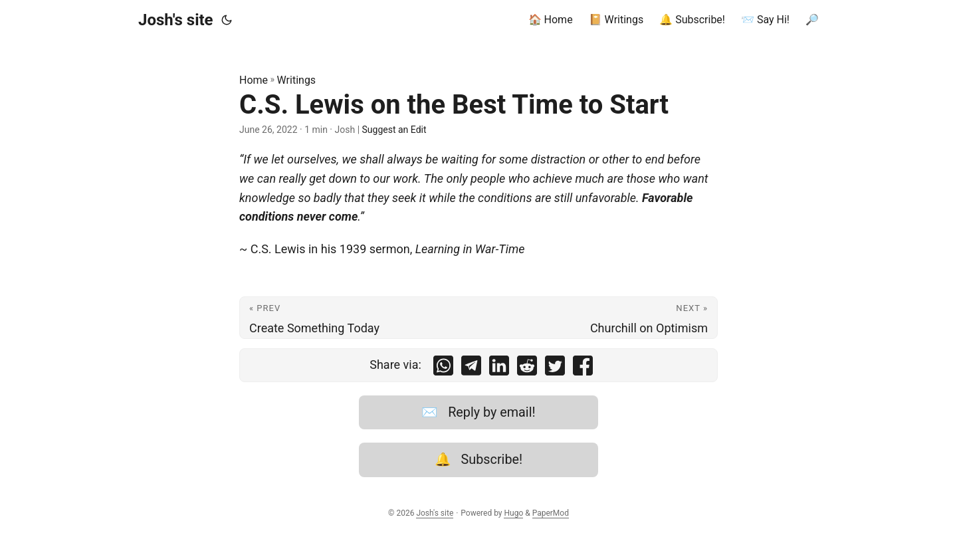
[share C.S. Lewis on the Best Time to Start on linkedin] (499, 368)
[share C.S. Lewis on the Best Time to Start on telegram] (471, 368)
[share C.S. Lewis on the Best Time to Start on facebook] (583, 368)
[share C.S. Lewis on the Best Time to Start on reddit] (527, 368)
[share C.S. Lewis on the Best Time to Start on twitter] (555, 368)
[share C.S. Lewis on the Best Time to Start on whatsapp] (443, 368)
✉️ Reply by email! (478, 412)
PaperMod (550, 513)
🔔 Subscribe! (478, 459)
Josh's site (175, 20)
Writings (296, 80)
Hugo (513, 513)
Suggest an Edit (394, 129)
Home (253, 80)
